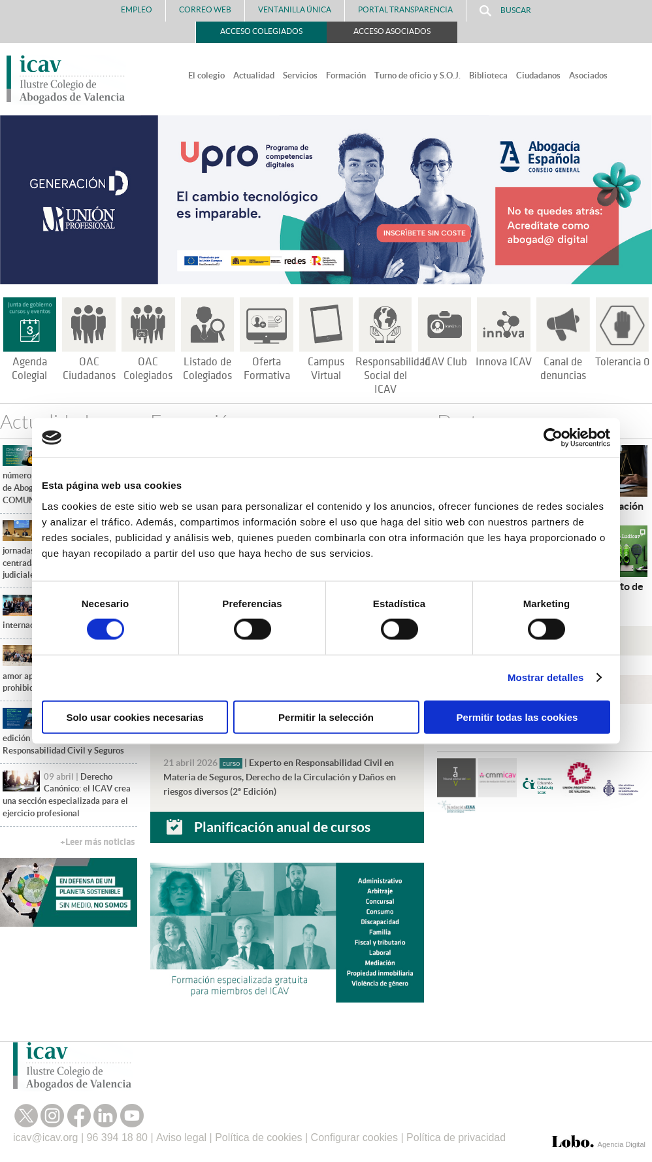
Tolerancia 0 (622, 362)
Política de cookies (258, 1137)
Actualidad (253, 75)
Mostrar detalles (546, 677)
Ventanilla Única (294, 9)
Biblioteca (488, 75)
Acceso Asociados (392, 31)
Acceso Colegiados (261, 31)
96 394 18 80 (117, 1137)
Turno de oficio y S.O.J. (417, 75)
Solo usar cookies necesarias (134, 716)
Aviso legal (181, 1137)
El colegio (206, 75)
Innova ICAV (504, 362)
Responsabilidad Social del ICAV (393, 375)
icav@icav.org (45, 1137)
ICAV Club (444, 362)
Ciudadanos (538, 75)
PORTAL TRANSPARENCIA (405, 9)
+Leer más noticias (97, 842)
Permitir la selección (326, 716)
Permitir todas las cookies (517, 716)
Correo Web (205, 9)
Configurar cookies (354, 1137)
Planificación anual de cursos (282, 827)
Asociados (588, 75)
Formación (346, 75)
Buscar (505, 10)
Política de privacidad (456, 1137)
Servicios (300, 75)
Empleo (136, 9)
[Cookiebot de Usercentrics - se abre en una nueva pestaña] (553, 438)
